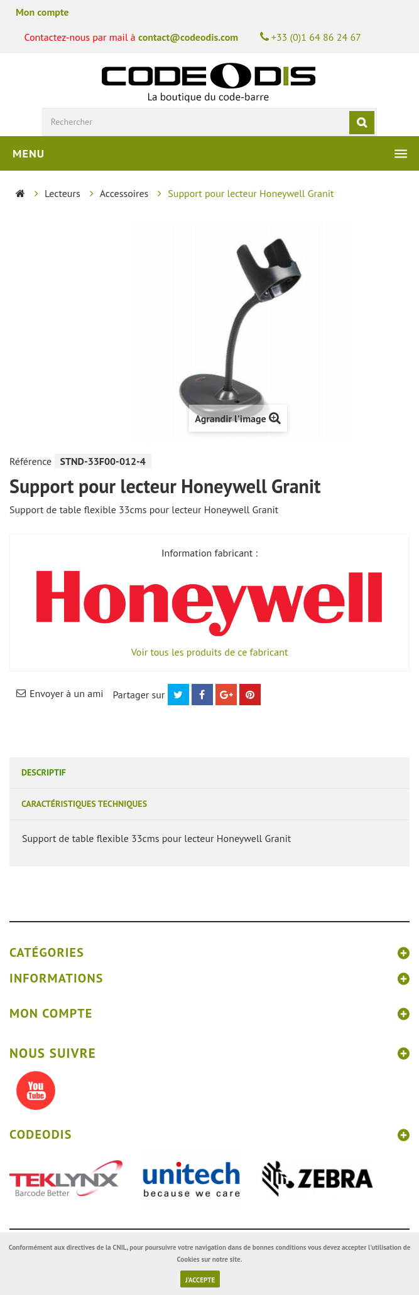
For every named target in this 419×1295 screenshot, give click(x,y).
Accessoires (124, 193)
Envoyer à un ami (66, 693)
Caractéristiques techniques (84, 803)
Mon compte (42, 12)
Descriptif (43, 772)
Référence (30, 461)
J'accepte (200, 1280)
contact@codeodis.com (188, 37)
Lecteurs (62, 193)
